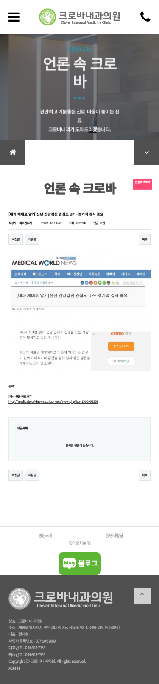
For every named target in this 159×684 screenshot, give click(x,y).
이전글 (16, 243)
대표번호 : (16, 648)
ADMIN (14, 668)
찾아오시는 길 (79, 543)
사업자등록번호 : (22, 641)
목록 (144, 243)
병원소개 (45, 535)
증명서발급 (114, 535)
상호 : (13, 621)
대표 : (13, 634)
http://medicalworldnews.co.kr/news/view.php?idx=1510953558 (53, 405)
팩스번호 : (16, 654)
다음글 (32, 243)
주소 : (13, 627)
